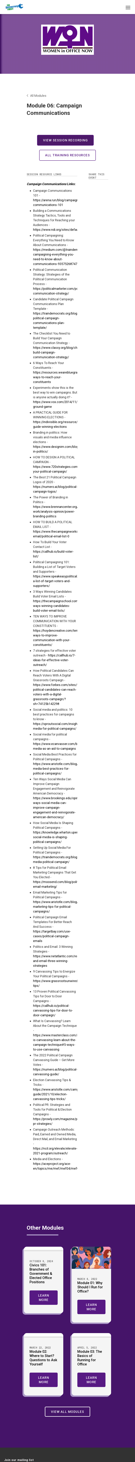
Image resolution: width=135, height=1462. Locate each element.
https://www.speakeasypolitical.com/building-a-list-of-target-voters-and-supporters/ (65, 581)
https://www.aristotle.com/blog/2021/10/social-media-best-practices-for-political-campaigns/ (66, 768)
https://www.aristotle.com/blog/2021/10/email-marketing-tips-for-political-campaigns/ (66, 906)
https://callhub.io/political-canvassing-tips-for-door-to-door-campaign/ (53, 1010)
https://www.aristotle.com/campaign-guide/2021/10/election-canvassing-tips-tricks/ (59, 1094)
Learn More (43, 1298)
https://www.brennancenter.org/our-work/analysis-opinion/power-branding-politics (58, 511)
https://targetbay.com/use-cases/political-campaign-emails (52, 936)
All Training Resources (67, 155)
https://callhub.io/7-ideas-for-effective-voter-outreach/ (54, 660)
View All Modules (67, 1412)
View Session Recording (65, 140)
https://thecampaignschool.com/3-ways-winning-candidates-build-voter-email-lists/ (57, 605)
